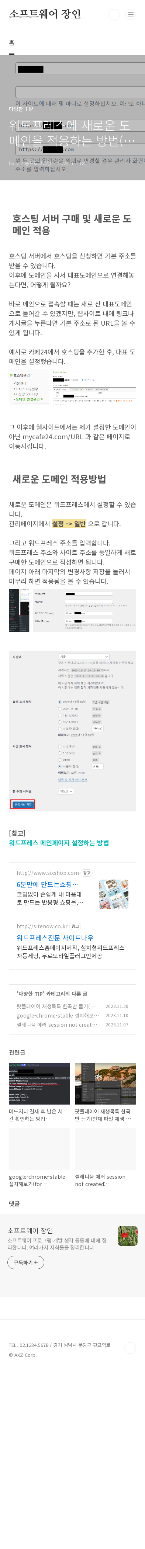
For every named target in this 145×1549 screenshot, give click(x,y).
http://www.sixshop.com (48, 873)
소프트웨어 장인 (45, 15)
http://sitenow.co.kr (42, 926)
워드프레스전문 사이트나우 (55, 937)
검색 (114, 14)
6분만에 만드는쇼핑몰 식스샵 (48, 884)
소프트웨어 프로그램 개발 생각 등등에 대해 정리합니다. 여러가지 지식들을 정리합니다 (57, 1244)
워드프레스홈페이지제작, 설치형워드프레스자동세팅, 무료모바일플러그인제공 (71, 951)
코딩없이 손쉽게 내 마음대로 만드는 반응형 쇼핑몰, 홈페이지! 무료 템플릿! (49, 898)
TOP (130, 1348)
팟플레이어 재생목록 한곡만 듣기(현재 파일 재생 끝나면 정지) (56, 1010)
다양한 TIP (30, 993)
